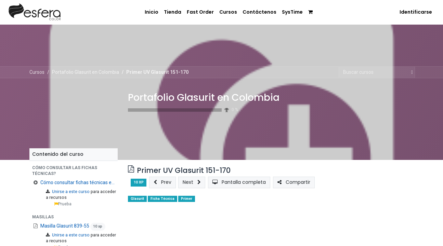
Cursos (36, 72)
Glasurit (137, 198)
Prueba (62, 204)
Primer (186, 198)
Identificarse (416, 12)
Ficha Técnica (162, 198)
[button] (73, 171)
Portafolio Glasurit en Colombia (203, 97)
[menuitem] (147, 11)
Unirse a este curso (71, 191)
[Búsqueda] (411, 72)
